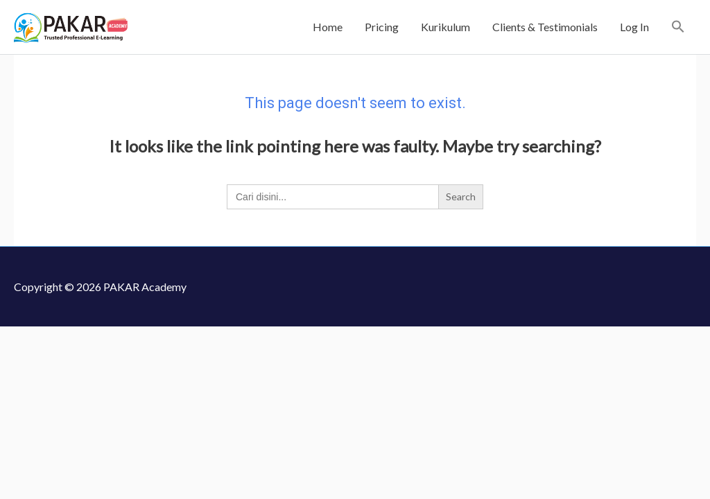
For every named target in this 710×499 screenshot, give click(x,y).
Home (328, 26)
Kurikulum (445, 26)
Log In (634, 26)
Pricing (382, 26)
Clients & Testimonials (545, 26)
